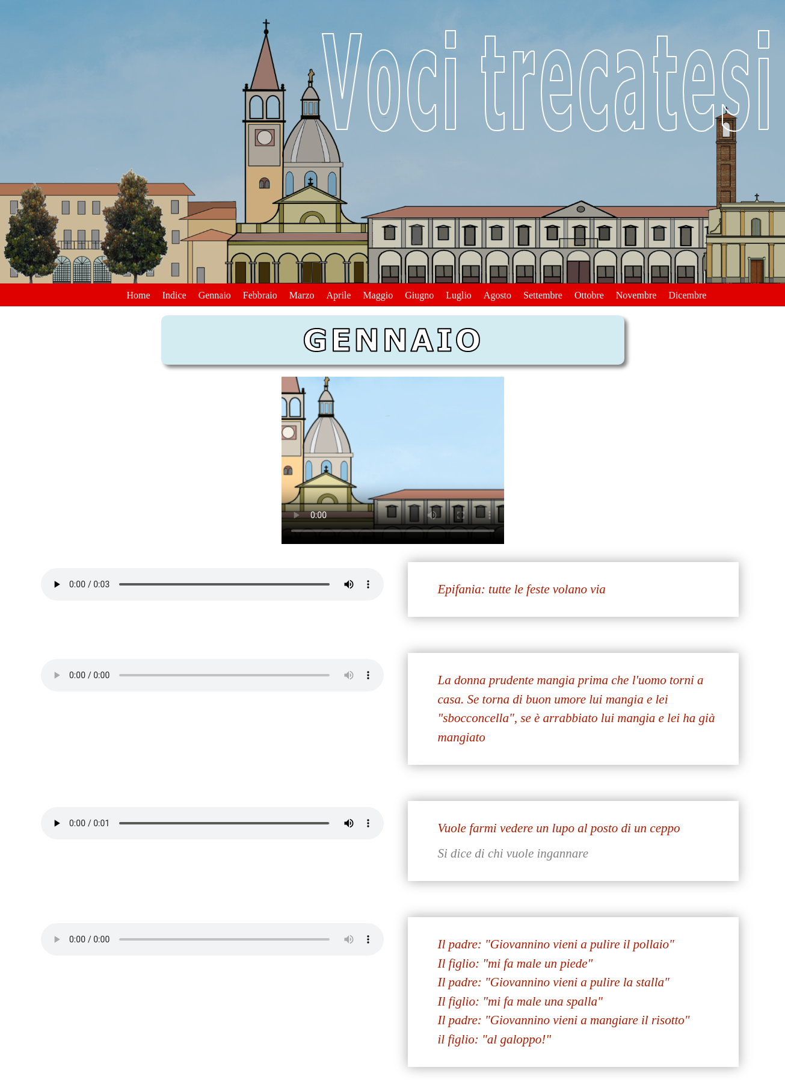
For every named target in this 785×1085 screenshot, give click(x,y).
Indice (174, 295)
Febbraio (260, 295)
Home (138, 295)
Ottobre (589, 295)
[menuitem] (138, 293)
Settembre (542, 295)
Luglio (459, 295)
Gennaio (215, 295)
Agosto (497, 295)
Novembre (636, 295)
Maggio (378, 295)
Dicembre (687, 295)
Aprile (339, 295)
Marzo (302, 295)
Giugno (419, 295)
